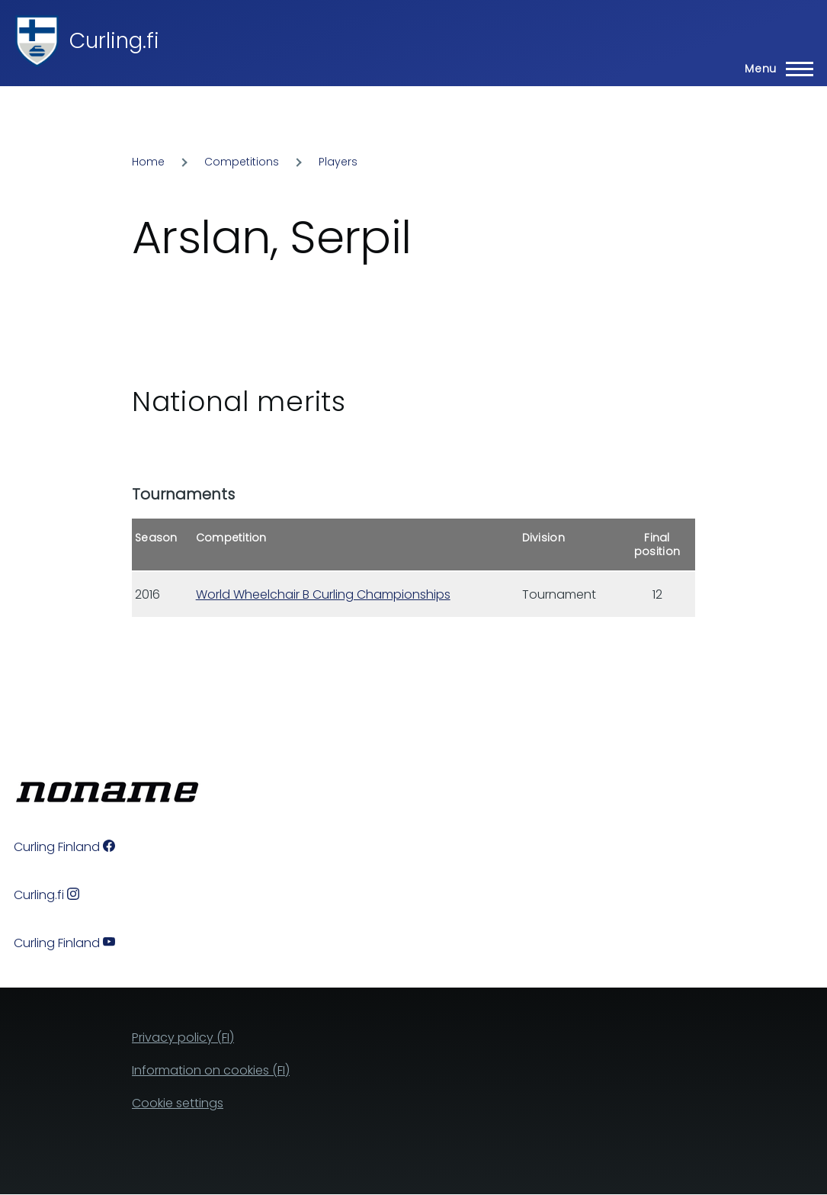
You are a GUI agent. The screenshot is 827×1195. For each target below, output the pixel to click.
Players (338, 161)
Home (148, 161)
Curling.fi (114, 41)
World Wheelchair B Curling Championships (323, 594)
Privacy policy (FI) (183, 1037)
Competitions (241, 161)
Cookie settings (177, 1103)
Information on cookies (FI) (211, 1070)
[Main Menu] (774, 68)
